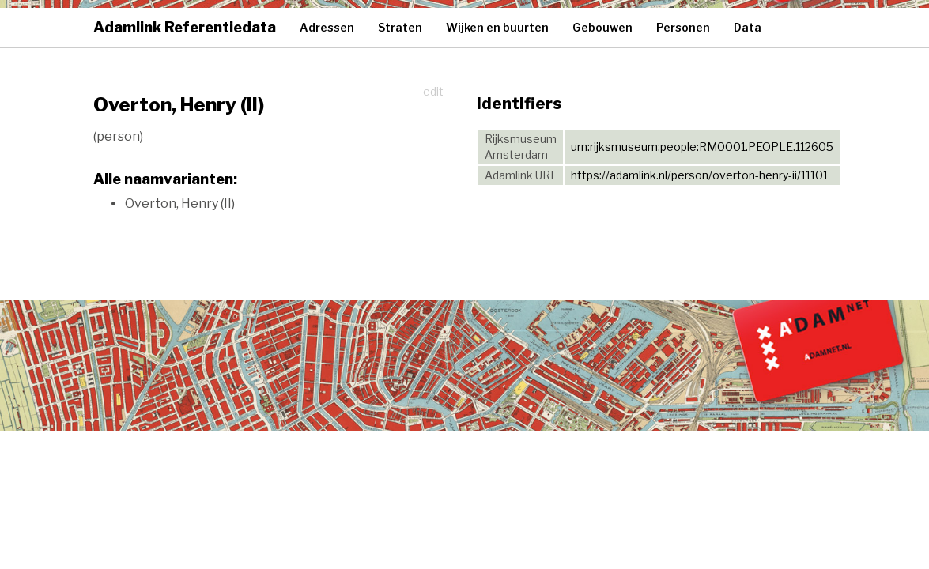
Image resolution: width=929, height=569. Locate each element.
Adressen (327, 27)
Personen (683, 27)
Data (747, 27)
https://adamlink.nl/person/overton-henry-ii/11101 (699, 175)
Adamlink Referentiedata (184, 27)
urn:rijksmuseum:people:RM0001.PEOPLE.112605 (702, 146)
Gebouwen (602, 27)
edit (433, 91)
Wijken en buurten (497, 27)
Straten (400, 27)
